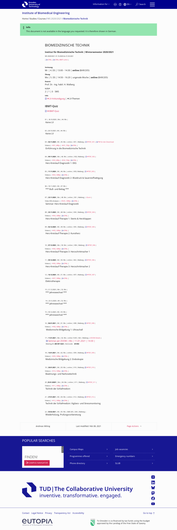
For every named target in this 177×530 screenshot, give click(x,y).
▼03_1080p (56, 175)
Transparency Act (62, 513)
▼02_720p (65, 160)
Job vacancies (121, 450)
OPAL (50, 60)
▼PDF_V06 (91, 245)
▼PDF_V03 (90, 171)
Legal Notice (37, 513)
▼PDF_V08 (90, 323)
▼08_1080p (56, 327)
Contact (25, 513)
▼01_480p (56, 145)
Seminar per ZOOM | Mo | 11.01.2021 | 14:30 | (71, 341)
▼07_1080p (56, 278)
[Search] (141, 4)
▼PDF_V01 (91, 142)
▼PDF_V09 (90, 353)
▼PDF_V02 (91, 157)
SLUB (117, 464)
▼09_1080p (56, 356)
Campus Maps (76, 450)
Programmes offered (80, 456)
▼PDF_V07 (91, 275)
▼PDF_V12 (90, 397)
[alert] (88, 29)
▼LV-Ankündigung (56, 99)
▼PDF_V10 (90, 367)
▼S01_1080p (65, 201)
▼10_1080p (56, 371)
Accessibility (78, 513)
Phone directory (77, 464)
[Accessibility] (120, 4)
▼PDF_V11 (92, 382)
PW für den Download (106, 142)
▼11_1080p (56, 386)
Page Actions (133, 426)
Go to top (147, 513)
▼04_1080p (56, 216)
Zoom (89, 197)
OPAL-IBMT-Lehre (61, 60)
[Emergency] (115, 4)
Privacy (48, 513)
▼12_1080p (56, 401)
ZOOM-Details (95, 338)
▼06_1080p (56, 249)
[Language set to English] (127, 4)
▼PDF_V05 (91, 227)
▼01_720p (65, 145)
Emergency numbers (125, 456)
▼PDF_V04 (91, 212)
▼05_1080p (56, 230)
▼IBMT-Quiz (53, 111)
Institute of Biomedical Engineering (46, 13)
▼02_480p (56, 160)
